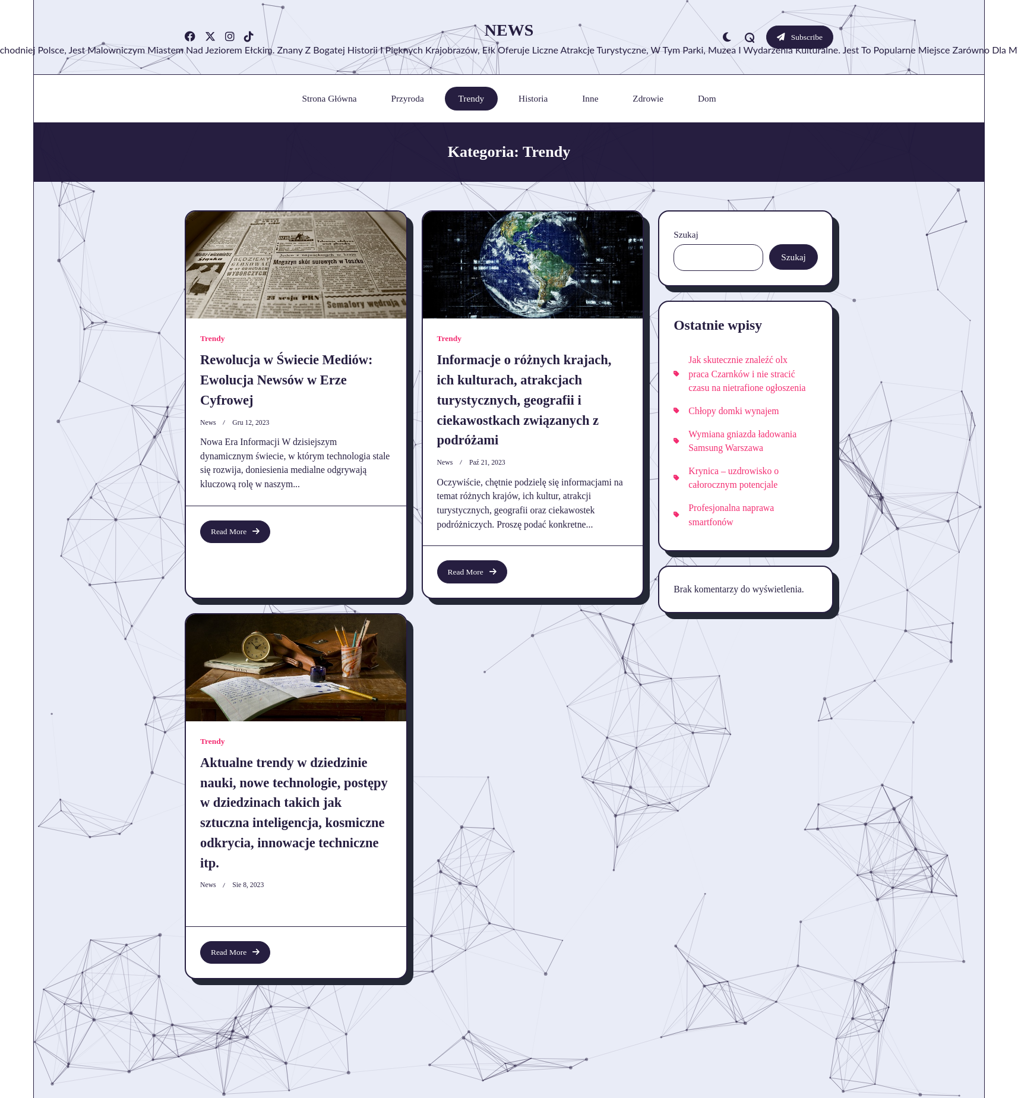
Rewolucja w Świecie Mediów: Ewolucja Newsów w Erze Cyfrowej (286, 380)
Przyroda (407, 98)
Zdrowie (648, 98)
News (509, 30)
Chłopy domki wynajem (733, 411)
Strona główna (329, 98)
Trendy (472, 98)
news (208, 423)
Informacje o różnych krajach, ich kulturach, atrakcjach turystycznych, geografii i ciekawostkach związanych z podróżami (524, 399)
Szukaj (686, 234)
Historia (533, 98)
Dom (707, 98)
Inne (590, 98)
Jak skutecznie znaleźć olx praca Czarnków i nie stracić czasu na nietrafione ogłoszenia (746, 374)
